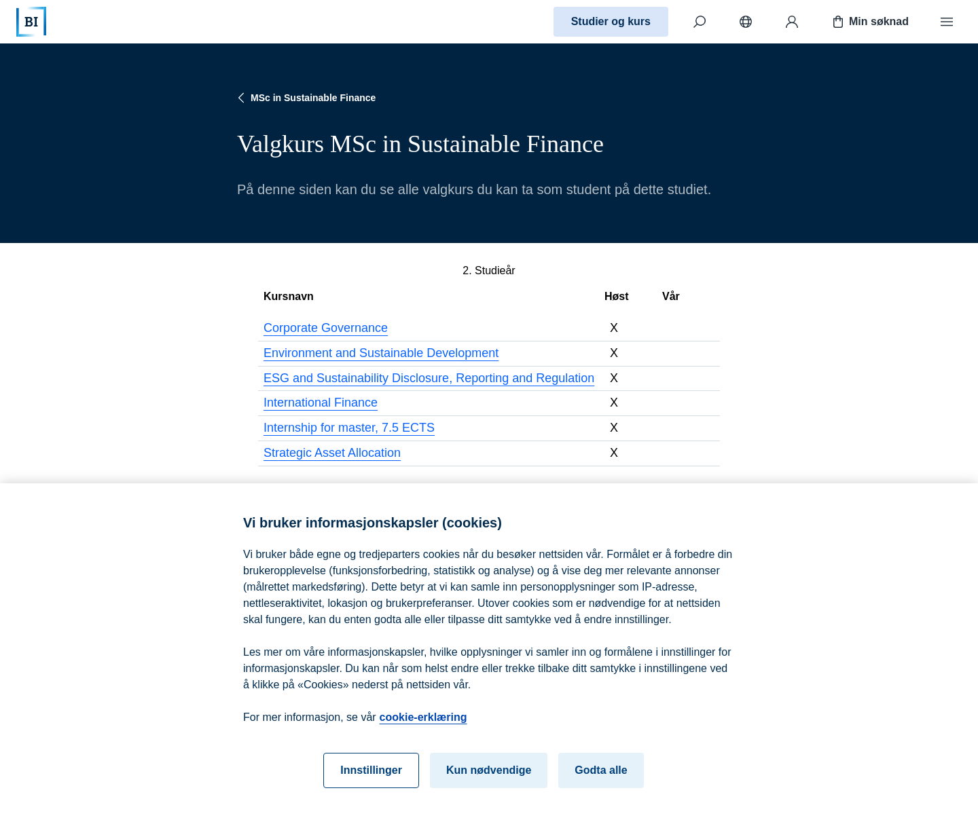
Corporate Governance (326, 328)
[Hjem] (31, 22)
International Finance (321, 402)
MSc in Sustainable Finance (305, 98)
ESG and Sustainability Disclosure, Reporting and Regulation (429, 378)
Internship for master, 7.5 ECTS (349, 427)
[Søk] (699, 22)
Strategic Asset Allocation (332, 453)
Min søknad (869, 22)
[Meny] (947, 22)
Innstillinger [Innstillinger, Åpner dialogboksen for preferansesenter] (371, 776)
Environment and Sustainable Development (381, 353)
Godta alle (601, 776)
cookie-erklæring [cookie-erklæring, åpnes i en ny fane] (423, 723)
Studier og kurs (611, 21)
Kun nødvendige (488, 776)
